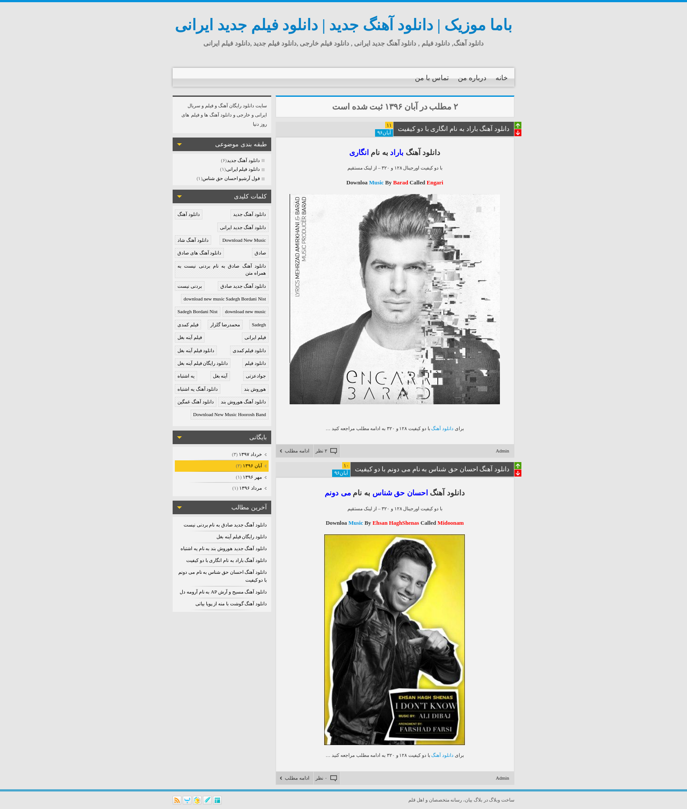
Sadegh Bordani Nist (197, 311)
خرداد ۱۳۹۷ (250, 454)
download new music (245, 311)
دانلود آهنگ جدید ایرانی (243, 227)
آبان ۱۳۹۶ (252, 465)
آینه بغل (220, 375)
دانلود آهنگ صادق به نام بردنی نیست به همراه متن (221, 269)
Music (377, 183)
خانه (502, 77)
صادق (260, 252)
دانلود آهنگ (188, 214)
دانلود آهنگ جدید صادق (243, 286)
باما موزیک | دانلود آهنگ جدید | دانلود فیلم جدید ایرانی (343, 25)
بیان (468, 799)
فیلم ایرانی (255, 337)
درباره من (472, 77)
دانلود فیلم (255, 363)
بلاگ (478, 799)
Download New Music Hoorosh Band (229, 414)
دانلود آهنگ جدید (249, 214)
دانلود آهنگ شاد (193, 240)
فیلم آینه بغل (189, 337)
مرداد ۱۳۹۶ (250, 488)
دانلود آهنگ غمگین (195, 401)
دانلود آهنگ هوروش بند (243, 401)
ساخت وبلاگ (501, 799)
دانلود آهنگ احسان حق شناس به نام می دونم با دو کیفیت (432, 469)
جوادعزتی (256, 375)
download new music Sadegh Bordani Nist (225, 298)
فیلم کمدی (187, 324)
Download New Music (244, 240)
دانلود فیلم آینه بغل (195, 350)
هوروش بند (255, 389)
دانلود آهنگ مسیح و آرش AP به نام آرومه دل (223, 591)
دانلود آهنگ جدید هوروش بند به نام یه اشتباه (224, 548)
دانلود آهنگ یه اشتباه (197, 389)
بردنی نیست (189, 286)
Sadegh (259, 324)
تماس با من (432, 77)
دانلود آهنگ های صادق (199, 252)
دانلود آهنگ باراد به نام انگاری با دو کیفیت (226, 560)
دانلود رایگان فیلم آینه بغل (202, 363)
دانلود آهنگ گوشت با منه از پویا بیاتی (231, 603)
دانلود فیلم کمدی (249, 350)
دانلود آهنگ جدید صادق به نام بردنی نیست (225, 524)
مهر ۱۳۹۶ (252, 477)
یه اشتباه (186, 375)
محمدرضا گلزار (225, 324)
